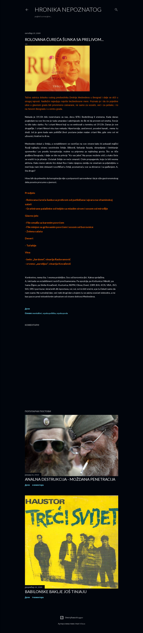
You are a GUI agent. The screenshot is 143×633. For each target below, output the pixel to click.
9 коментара (38, 597)
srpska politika (49, 313)
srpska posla (62, 313)
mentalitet (37, 313)
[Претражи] (116, 9)
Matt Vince (80, 623)
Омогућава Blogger (71, 618)
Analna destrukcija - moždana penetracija (70, 479)
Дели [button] (27, 309)
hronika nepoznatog (68, 9)
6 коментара (38, 485)
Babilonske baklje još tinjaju (56, 591)
